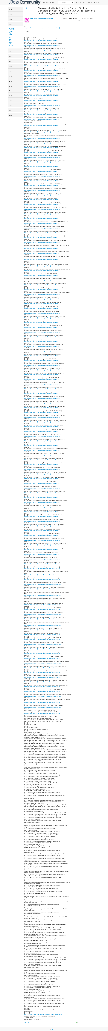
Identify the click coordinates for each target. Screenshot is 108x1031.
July (10, 36)
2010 (10, 110)
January (11, 45)
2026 (10, 10)
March (10, 42)
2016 (10, 81)
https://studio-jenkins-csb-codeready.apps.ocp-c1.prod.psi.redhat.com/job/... (43, 28)
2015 (10, 86)
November (11, 29)
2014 (10, 91)
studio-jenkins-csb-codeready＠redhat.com (41, 18)
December (11, 28)
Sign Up (96, 2)
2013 (10, 96)
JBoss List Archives (32, 2)
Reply (26, 1022)
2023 (10, 24)
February (11, 44)
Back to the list (86, 21)
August (11, 34)
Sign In (90, 2)
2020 (10, 61)
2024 (10, 19)
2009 (10, 115)
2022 (10, 51)
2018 (10, 71)
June (10, 37)
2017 (10, 76)
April (10, 40)
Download (11, 123)
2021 (10, 56)
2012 (10, 100)
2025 (10, 15)
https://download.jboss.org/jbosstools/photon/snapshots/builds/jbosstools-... (42, 568)
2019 (10, 66)
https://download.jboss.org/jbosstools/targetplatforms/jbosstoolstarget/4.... (42, 40)
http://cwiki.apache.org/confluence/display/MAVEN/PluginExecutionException (43, 1014)
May (10, 39)
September (11, 33)
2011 (10, 105)
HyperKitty (53, 1029)
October (11, 31)
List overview (12, 120)
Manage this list (80, 2)
